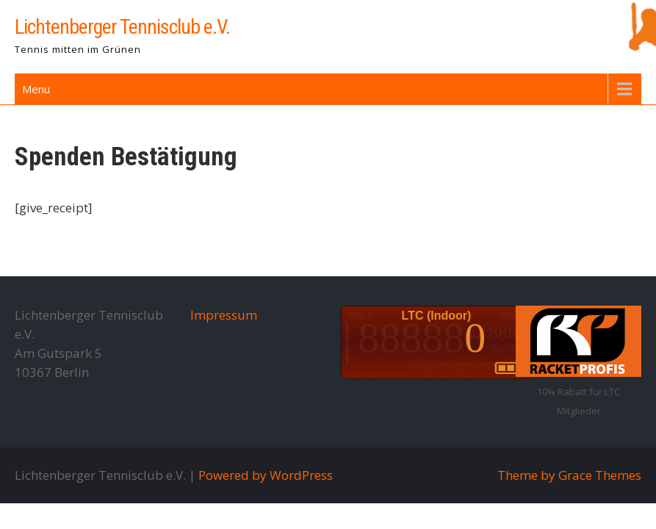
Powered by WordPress (265, 475)
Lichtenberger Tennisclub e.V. (122, 27)
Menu (36, 89)
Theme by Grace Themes (569, 475)
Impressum (223, 314)
